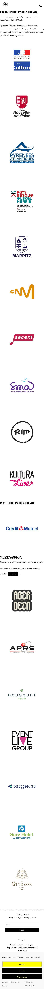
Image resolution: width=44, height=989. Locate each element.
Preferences (22, 977)
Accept (22, 964)
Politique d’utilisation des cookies (10, 983)
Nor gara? (22, 939)
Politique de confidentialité (29, 983)
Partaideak (22, 950)
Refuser (22, 970)
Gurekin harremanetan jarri (22, 944)
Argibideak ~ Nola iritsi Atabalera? (22, 947)
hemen (13, 573)
